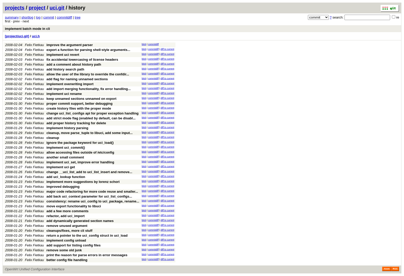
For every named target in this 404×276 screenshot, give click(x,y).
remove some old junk (64, 250)
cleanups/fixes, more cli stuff (69, 231)
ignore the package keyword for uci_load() (80, 143)
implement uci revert (62, 55)
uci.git (56, 8)
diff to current (167, 49)
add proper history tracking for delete (76, 123)
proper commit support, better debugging (79, 103)
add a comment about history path (73, 64)
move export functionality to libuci (73, 206)
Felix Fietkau (34, 45)
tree (77, 17)
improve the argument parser (69, 45)
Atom (387, 269)
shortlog (27, 17)
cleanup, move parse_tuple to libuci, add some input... (89, 133)
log (38, 17)
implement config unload (66, 240)
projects (14, 8)
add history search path (65, 69)
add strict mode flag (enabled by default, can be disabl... (91, 118)
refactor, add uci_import (65, 216)
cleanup (52, 138)
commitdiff (64, 17)
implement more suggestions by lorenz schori (83, 182)
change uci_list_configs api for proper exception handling (92, 113)
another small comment (65, 157)
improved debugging (63, 187)
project (37, 8)
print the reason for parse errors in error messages (86, 255)
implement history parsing (67, 128)
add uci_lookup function (65, 177)
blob (144, 44)
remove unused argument (66, 226)
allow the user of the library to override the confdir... (87, 74)
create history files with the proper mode (78, 108)
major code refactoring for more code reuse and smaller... (92, 191)
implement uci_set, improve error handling (80, 162)
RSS (395, 269)
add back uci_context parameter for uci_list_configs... (89, 196)
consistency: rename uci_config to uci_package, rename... (92, 201)
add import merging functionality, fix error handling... (88, 89)
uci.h (36, 36)
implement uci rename (64, 94)
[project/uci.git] (17, 36)
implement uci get (60, 167)
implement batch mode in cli (27, 29)
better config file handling (66, 260)
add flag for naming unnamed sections (77, 79)
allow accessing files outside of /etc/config (80, 152)
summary (12, 17)
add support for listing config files (73, 245)
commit (48, 17)
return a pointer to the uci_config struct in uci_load (87, 235)
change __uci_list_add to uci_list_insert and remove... (89, 172)
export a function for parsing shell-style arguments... (88, 50)
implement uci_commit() (65, 147)
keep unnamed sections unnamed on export (81, 99)
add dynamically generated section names (80, 221)
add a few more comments (67, 211)
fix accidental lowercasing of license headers (82, 59)
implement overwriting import (70, 84)
